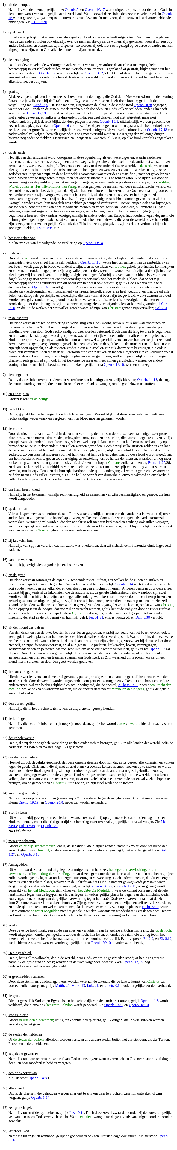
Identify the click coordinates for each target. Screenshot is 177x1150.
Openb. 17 (157, 649)
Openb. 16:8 (143, 105)
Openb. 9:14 (124, 584)
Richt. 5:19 (150, 907)
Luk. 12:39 (27, 826)
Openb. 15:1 (109, 121)
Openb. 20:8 (54, 802)
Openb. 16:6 (41, 287)
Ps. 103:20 (39, 22)
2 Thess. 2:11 (128, 685)
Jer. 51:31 (96, 617)
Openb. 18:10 (139, 1005)
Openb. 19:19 (28, 802)
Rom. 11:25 (156, 463)
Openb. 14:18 (147, 380)
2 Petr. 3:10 (113, 985)
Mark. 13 (78, 985)
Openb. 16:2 (94, 73)
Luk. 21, (93, 985)
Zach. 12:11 (127, 886)
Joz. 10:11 (76, 1113)
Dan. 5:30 (142, 617)
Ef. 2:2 (148, 939)
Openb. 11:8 (150, 1001)
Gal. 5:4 (161, 308)
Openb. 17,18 (157, 130)
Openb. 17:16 (114, 364)
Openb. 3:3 (49, 826)
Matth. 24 (62, 985)
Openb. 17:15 (90, 262)
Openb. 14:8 (113, 1005)
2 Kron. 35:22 (102, 886)
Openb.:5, (72, 10)
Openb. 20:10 (101, 943)
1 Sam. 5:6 (44, 228)
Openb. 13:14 (93, 243)
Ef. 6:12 (166, 939)
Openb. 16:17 (95, 10)
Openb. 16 (47, 73)
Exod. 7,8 (40, 105)
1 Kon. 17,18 (36, 113)
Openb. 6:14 (40, 1097)
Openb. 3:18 (30, 854)
